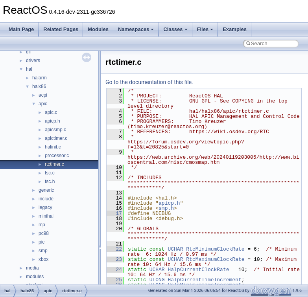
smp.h (166, 208)
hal (29, 69)
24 (114, 269)
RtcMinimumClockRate (215, 249)
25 (114, 279)
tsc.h (50, 181)
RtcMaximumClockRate (215, 259)
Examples (235, 29)
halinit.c (53, 147)
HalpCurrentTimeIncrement (204, 279)
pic (41, 242)
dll (28, 52)
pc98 (44, 233)
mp (42, 224)
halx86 (39, 86)
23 (114, 259)
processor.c (57, 155)
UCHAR (175, 249)
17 (114, 213)
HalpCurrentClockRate (198, 269)
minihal (46, 216)
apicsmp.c (55, 129)
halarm (39, 78)
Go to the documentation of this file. (149, 82)
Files (205, 29)
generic (46, 190)
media (32, 268)
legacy (45, 207)
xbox (43, 259)
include (46, 199)
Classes (175, 29)
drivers (33, 60)
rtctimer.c (54, 164)
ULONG (157, 279)
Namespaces (136, 29)
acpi (43, 95)
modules (35, 276)
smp (43, 250)
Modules (98, 29)
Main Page (21, 29)
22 (114, 249)
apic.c (51, 112)
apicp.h (52, 121)
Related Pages (60, 29)
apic (43, 103)
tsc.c (50, 173)
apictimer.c (56, 138)
